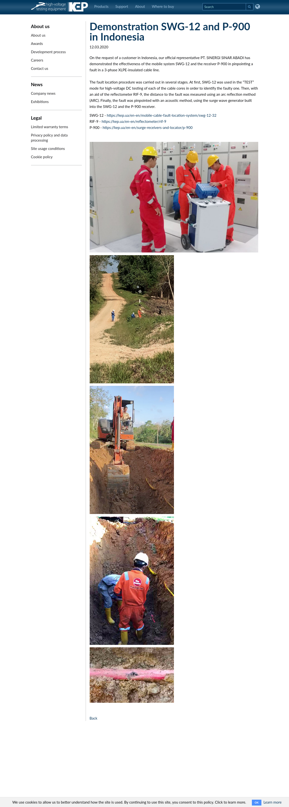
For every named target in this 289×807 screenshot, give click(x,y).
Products (101, 6)
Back (93, 718)
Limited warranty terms (49, 127)
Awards (37, 43)
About (140, 6)
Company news (43, 93)
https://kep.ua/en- (121, 115)
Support (121, 6)
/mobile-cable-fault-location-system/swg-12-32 (178, 115)
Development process (48, 52)
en (137, 115)
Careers (37, 60)
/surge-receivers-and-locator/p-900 (164, 127)
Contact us (39, 68)
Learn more (272, 802)
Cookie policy (42, 157)
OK (256, 802)
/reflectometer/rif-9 (150, 121)
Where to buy (163, 6)
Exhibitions (40, 101)
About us (38, 35)
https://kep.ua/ (113, 121)
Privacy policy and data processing (49, 137)
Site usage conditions (48, 148)
